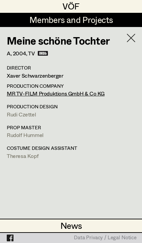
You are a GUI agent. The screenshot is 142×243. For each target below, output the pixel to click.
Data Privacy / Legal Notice (105, 238)
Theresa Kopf (22, 156)
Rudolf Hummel (25, 135)
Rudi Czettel (21, 114)
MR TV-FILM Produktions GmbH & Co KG (56, 93)
